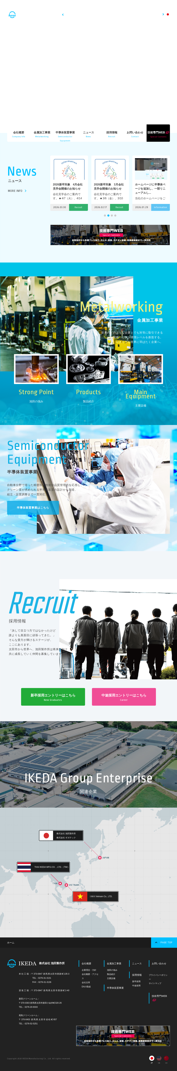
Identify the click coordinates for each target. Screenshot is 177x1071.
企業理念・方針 (89, 969)
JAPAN (106, 857)
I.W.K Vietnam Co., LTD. (101, 896)
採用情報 (137, 974)
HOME (69, 6)
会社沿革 (86, 982)
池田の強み (112, 969)
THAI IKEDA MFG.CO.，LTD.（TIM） (51, 866)
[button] (105, 215)
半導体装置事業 (115, 987)
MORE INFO (15, 191)
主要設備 (111, 977)
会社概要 (86, 962)
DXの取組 (86, 986)
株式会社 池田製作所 (66, 833)
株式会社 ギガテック (66, 837)
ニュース (137, 962)
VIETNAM (74, 884)
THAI (60, 883)
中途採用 (136, 985)
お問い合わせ (159, 962)
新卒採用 (136, 981)
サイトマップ (155, 982)
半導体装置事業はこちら (33, 507)
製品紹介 (111, 973)
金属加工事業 (114, 962)
